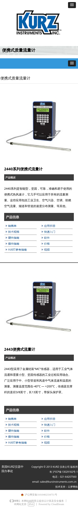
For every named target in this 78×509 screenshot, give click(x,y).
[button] (72, 5)
